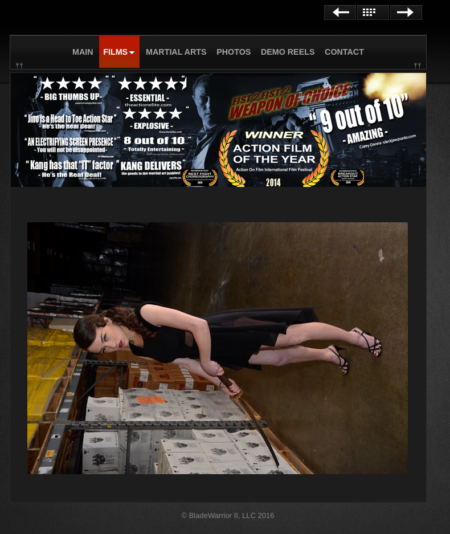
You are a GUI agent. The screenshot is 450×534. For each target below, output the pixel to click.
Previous (340, 12)
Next (406, 12)
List (373, 12)
